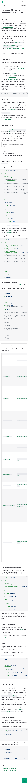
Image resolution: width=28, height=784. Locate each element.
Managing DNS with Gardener (9, 770)
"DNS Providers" (12, 77)
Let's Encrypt (11, 79)
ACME (15, 79)
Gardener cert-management (9, 768)
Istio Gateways (10, 284)
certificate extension (8, 27)
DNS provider (8, 119)
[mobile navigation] (26, 2)
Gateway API (18, 284)
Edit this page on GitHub (7, 776)
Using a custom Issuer (8, 637)
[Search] (22, 2)
